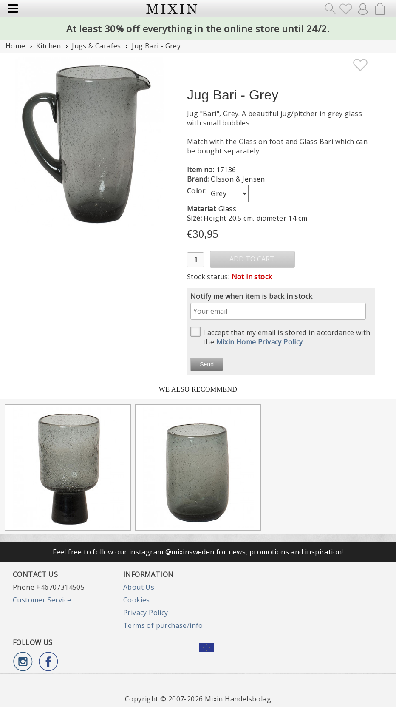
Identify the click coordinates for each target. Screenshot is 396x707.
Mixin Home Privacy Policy (259, 341)
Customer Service (42, 600)
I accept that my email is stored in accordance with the (280, 336)
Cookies (136, 600)
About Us (138, 587)
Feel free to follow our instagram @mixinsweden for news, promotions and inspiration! (198, 552)
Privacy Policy (145, 612)
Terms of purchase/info (163, 625)
